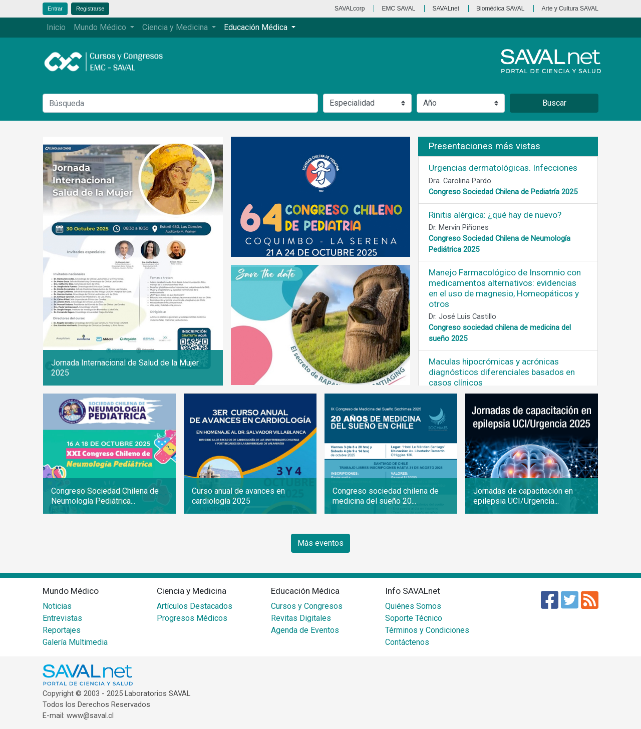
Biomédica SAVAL (500, 8)
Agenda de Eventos (305, 630)
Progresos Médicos (192, 618)
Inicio (56, 27)
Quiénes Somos (413, 606)
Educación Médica (256, 27)
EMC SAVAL (398, 8)
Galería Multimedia (75, 642)
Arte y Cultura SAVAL (569, 8)
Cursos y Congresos (307, 606)
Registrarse (90, 9)
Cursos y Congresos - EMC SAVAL (109, 62)
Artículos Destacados (194, 606)
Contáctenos (407, 642)
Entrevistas (62, 618)
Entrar (55, 9)
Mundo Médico (101, 27)
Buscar (554, 103)
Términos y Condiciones (427, 630)
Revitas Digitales (301, 618)
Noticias (57, 606)
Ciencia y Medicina (176, 27)
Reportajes (62, 630)
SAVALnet (445, 8)
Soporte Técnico (413, 618)
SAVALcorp (350, 8)
